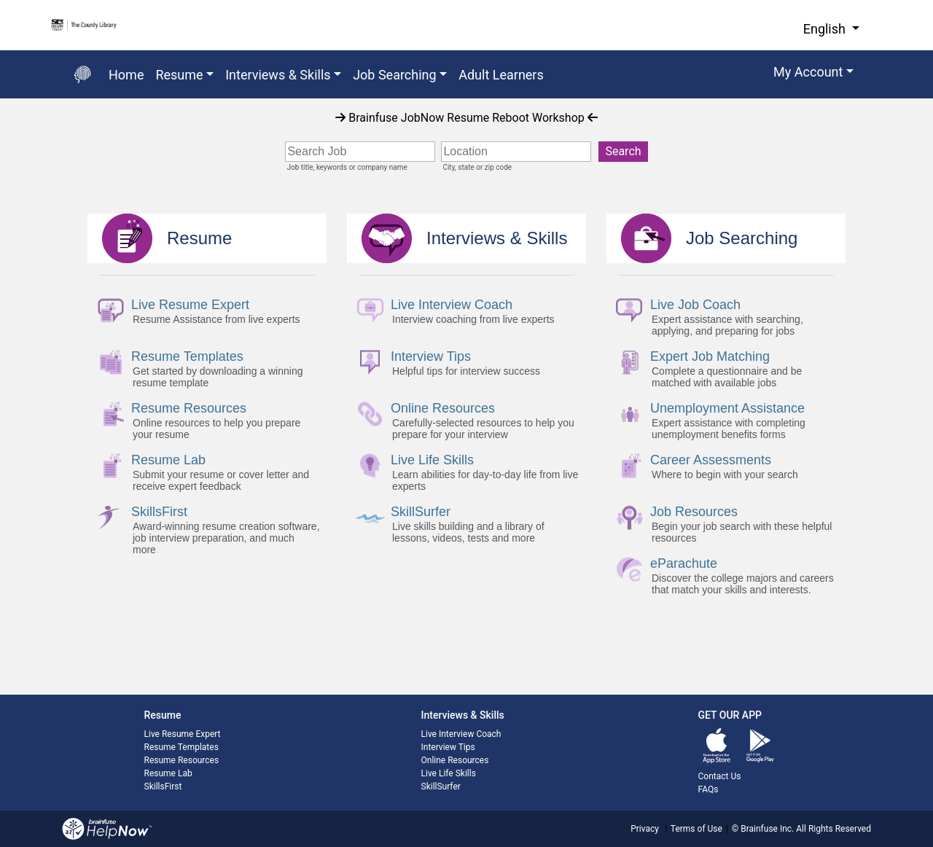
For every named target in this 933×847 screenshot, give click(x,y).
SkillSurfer (441, 786)
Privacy (645, 829)
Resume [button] (179, 74)
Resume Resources (181, 760)
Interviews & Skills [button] (277, 74)
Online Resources (455, 760)
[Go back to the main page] (82, 74)
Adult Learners (501, 74)
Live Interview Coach (461, 734)
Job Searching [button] (395, 74)
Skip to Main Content (0, 0)
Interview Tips (448, 747)
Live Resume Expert (182, 734)
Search (623, 151)
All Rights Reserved (832, 829)
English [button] (826, 28)
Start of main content (0, 98)
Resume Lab (168, 773)
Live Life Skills (448, 773)
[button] (813, 74)
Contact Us (719, 776)
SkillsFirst (163, 786)
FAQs (708, 789)
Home (126, 74)
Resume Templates (181, 747)
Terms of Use (696, 829)
